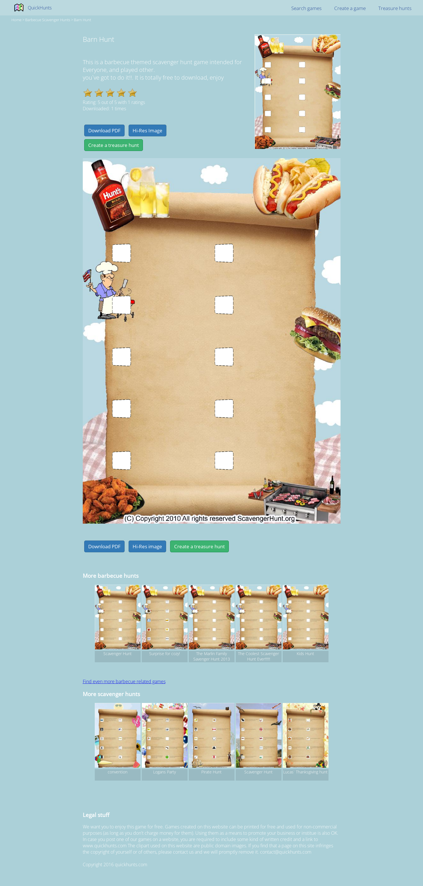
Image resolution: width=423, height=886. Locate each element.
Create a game (350, 8)
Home (16, 19)
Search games (306, 8)
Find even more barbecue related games (124, 681)
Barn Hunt (82, 19)
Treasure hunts (395, 8)
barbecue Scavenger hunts (47, 19)
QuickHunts (40, 8)
